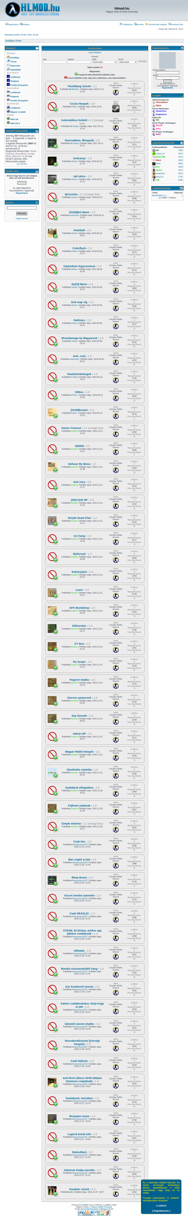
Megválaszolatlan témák (15, 35)
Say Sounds (79, 715)
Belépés (25, 24)
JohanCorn (161, 111)
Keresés (139, 24)
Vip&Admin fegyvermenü (79, 266)
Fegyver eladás (79, 679)
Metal (158, 163)
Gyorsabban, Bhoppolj (79, 140)
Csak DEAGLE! (79, 913)
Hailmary (79, 320)
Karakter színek (79, 1189)
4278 (180, 157)
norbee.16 (160, 153)
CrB (157, 180)
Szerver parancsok (79, 697)
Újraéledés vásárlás (79, 769)
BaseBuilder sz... (159, 195)
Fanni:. (74, 413)
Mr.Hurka (74, 126)
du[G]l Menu (79, 284)
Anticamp (79, 158)
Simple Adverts (71, 823)
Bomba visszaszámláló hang (79, 968)
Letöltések (15, 77)
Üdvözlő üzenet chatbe (79, 1023)
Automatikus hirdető (74, 120)
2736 (180, 177)
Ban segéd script (79, 859)
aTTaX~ (74, 395)
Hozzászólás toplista (156, 24)
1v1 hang (79, 535)
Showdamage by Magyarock (79, 338)
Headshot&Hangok (79, 374)
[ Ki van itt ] (22, 164)
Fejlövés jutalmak (79, 805)
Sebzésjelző (79, 571)
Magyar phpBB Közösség (101, 1207)
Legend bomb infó (79, 1134)
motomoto (74, 215)
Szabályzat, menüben (79, 1098)
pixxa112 (160, 177)
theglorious (161, 114)
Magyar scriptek (18, 112)
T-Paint (74, 377)
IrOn (158, 167)
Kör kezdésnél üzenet (79, 986)
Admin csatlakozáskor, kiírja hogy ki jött (82, 1005)
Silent (158, 105)
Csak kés (79, 841)
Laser (79, 589)
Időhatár (79, 950)
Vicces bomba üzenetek (79, 895)
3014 (180, 170)
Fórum (13, 62)
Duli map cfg (79, 302)
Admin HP (79, 733)
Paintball (79, 230)
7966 (180, 150)
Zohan (74, 161)
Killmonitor (79, 625)
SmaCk (74, 431)
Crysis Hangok (79, 103)
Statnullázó (79, 1152)
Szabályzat (126, 24)
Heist (74, 106)
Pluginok (14, 81)
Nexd (158, 134)
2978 (180, 173)
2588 (180, 180)
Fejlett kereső (22, 218)
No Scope (79, 661)
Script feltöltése (95, 53)
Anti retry (79, 481)
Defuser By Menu (79, 464)
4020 (180, 160)
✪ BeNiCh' (74, 89)
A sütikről (161, 1205)
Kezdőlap (14, 58)
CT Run (79, 643)
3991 (180, 163)
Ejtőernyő (79, 553)
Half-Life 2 (15, 123)
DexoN (159, 125)
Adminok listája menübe (79, 1170)
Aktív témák (33, 35)
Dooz (158, 129)
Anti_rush (79, 356)
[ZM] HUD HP (79, 499)
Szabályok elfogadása (79, 787)
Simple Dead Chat (79, 517)
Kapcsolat (15, 66)
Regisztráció (12, 24)
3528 (180, 167)
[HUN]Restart (79, 410)
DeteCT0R (160, 157)
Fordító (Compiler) (19, 85)
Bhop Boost (79, 877)
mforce (159, 170)
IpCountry (71, 194)
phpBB (84, 1205)
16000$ (79, 446)
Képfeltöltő (15, 70)
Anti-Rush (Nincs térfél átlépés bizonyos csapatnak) (82, 1080)
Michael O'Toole (106, 1209)
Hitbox (79, 392)
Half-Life (14, 119)
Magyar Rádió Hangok (79, 751)
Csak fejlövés (79, 1061)
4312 (180, 153)
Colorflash (79, 248)
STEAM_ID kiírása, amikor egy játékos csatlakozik (82, 932)
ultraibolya (160, 173)
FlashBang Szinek (79, 86)
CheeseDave (162, 102)
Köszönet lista (175, 24)
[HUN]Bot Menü (79, 212)
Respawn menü (79, 1116)
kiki (71, 1192)
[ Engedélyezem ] (161, 1211)
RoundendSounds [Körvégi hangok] (82, 1042)
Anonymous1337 (80, 844)
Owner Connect (71, 428)
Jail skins (79, 176)
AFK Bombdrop (79, 607)
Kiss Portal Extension (89, 1209)
